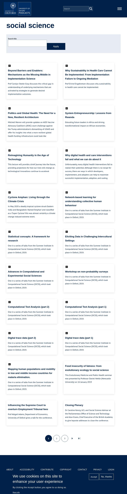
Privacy (97, 469)
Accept (94, 476)
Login (111, 469)
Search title (12, 39)
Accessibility (27, 469)
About (9, 469)
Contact (82, 469)
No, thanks (106, 476)
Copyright (65, 469)
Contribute (47, 469)
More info (16, 492)
